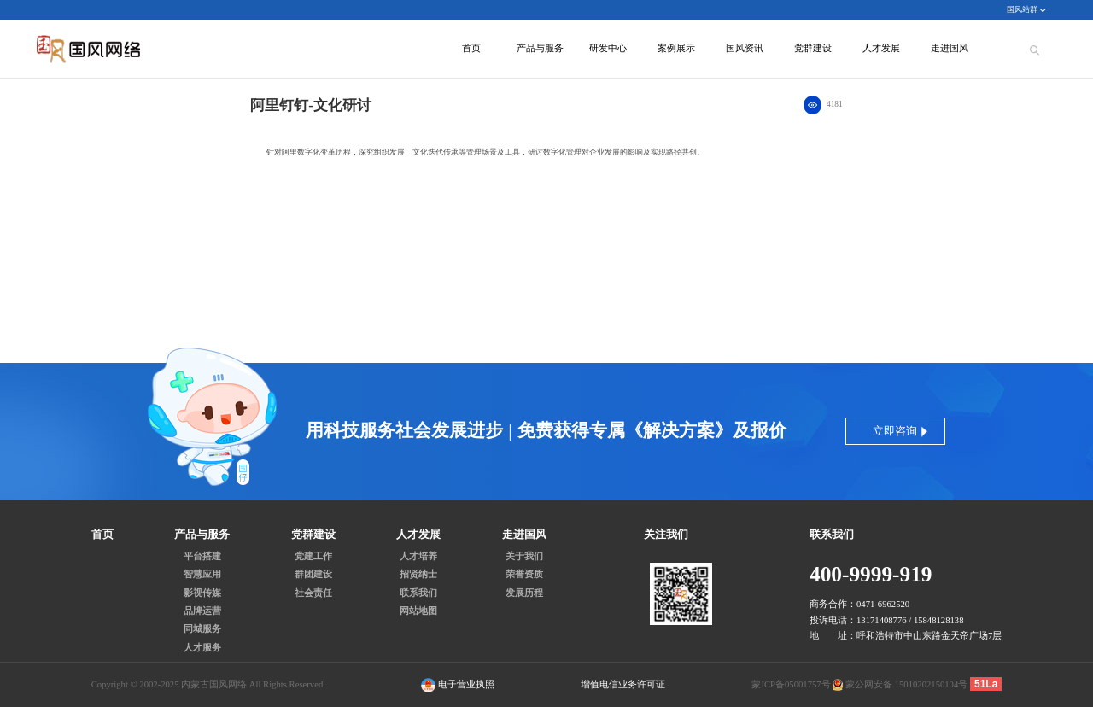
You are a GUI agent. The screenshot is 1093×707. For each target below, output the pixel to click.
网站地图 (418, 611)
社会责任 (313, 593)
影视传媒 (202, 593)
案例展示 (676, 48)
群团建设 (313, 574)
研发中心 (608, 48)
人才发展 (881, 48)
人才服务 (202, 648)
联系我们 (418, 593)
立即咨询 (895, 431)
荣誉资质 (524, 574)
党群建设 (813, 48)
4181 (835, 104)
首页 (471, 48)
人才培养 (418, 556)
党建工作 (313, 556)
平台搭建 (202, 556)
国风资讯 (744, 48)
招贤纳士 (418, 574)
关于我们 (524, 556)
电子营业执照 (457, 685)
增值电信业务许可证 (623, 684)
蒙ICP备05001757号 (790, 684)
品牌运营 (202, 611)
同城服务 (202, 629)
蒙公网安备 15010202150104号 (906, 684)
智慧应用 (202, 574)
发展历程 (524, 593)
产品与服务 (540, 48)
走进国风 (949, 48)
